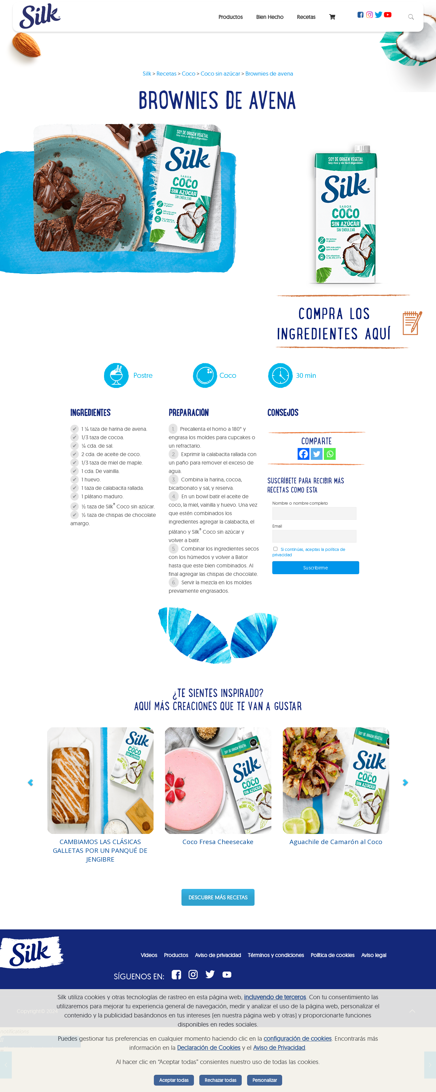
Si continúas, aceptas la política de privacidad (308, 552)
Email (277, 526)
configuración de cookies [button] (298, 1038)
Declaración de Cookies (208, 1048)
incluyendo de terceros (275, 997)
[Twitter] (317, 454)
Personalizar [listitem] (265, 1080)
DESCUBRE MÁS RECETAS (218, 897)
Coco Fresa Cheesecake (218, 841)
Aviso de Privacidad (279, 1048)
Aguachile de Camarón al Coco (336, 841)
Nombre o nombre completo (300, 503)
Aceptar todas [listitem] (174, 1080)
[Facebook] (303, 454)
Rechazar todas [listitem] (220, 1080)
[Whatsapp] (330, 454)
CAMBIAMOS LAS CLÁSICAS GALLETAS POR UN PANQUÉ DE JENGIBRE (100, 850)
